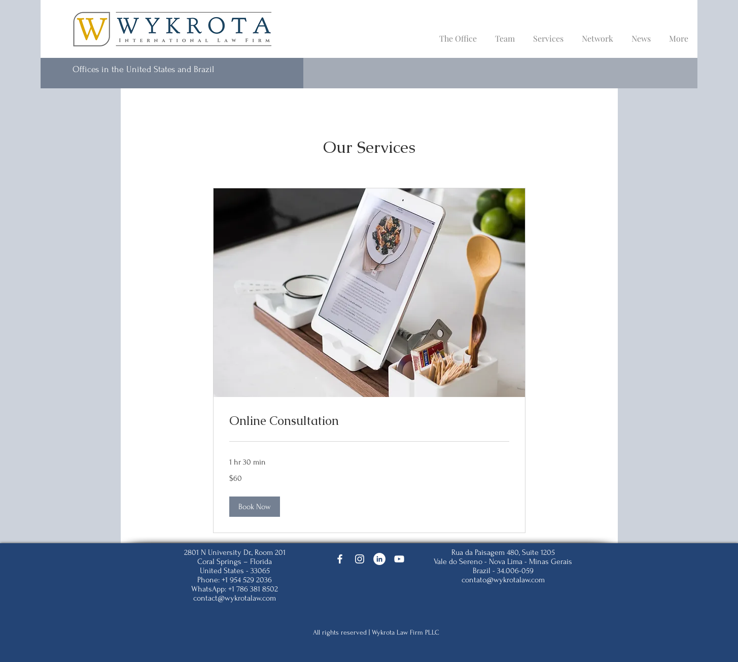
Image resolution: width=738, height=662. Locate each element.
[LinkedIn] (379, 559)
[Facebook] (340, 559)
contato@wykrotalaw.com (503, 579)
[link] (369, 421)
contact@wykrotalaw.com (234, 598)
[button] (254, 506)
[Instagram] (360, 559)
